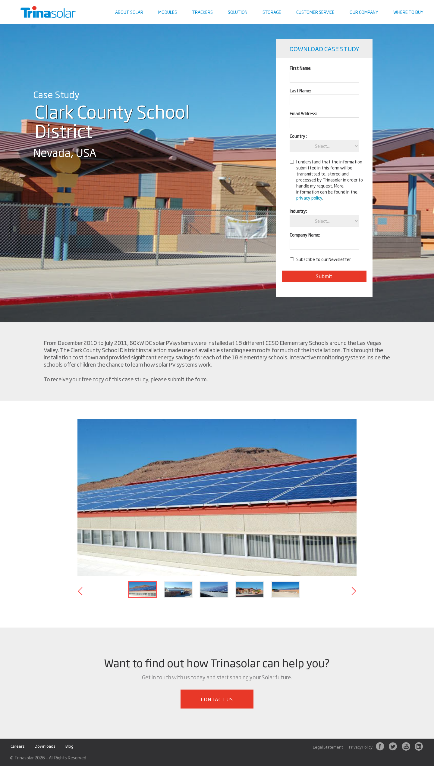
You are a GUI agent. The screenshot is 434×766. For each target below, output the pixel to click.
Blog (69, 746)
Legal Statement (328, 747)
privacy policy (309, 197)
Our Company (364, 12)
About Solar (129, 12)
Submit (324, 276)
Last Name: (300, 90)
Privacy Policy (361, 747)
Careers (18, 746)
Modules (167, 12)
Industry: (298, 211)
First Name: (300, 68)
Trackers (202, 12)
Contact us (414, 4)
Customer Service (315, 12)
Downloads (45, 746)
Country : (298, 136)
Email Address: (303, 113)
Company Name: (305, 234)
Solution (237, 12)
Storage (272, 12)
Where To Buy (408, 12)
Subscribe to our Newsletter (323, 259)
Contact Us (217, 699)
